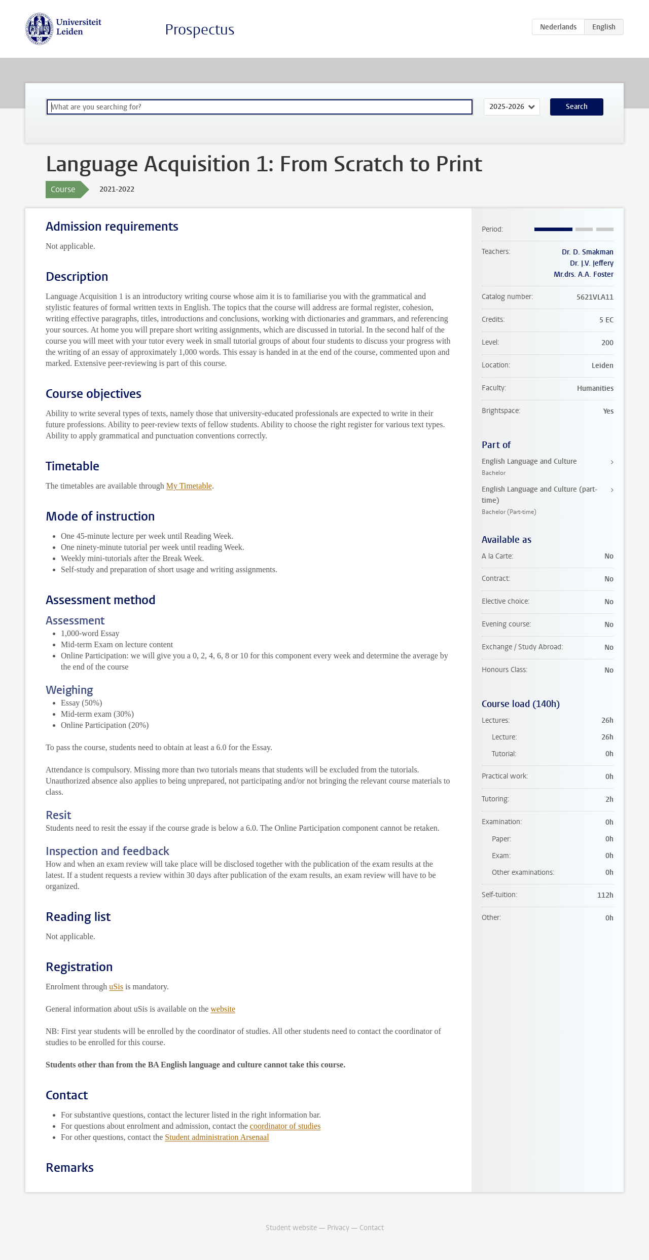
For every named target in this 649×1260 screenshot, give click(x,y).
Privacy (338, 1228)
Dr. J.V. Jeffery (592, 263)
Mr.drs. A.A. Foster (584, 274)
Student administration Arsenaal (217, 1137)
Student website (291, 1228)
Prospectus (200, 29)
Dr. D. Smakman (588, 252)
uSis (116, 986)
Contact (371, 1228)
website (222, 1009)
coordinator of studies (285, 1126)
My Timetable (189, 485)
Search (577, 107)
